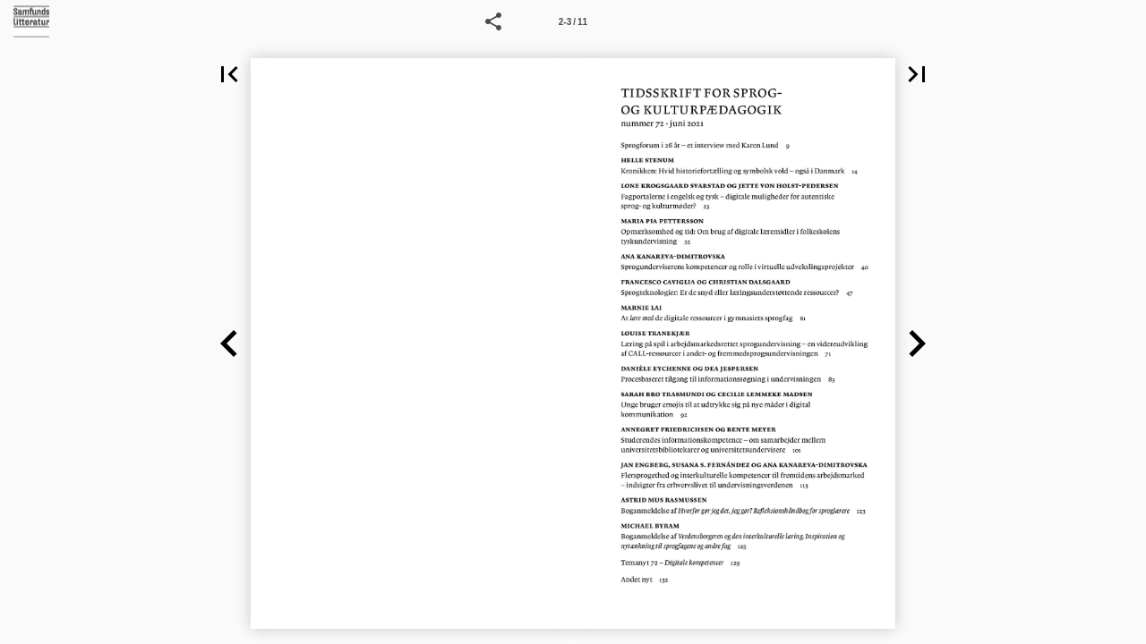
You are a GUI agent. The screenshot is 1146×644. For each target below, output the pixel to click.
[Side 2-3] (573, 21)
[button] (493, 21)
